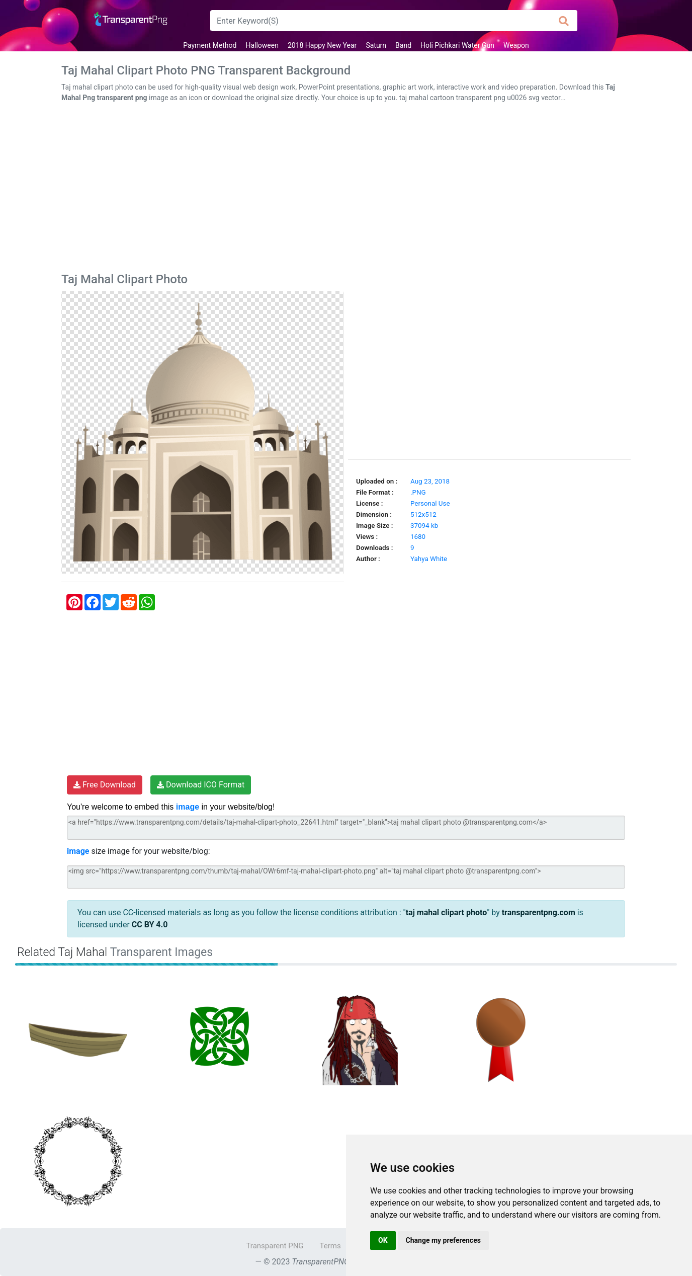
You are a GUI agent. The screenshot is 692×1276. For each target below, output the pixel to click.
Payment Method (209, 45)
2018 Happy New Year (322, 45)
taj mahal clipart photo (446, 912)
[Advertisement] (346, 189)
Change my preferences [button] (443, 1240)
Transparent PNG (274, 1245)
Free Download (104, 784)
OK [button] (383, 1240)
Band (403, 45)
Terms (330, 1245)
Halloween (262, 45)
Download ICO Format (200, 784)
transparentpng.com (538, 912)
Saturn (376, 45)
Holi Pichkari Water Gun (457, 45)
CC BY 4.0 (150, 924)
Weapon (516, 45)
